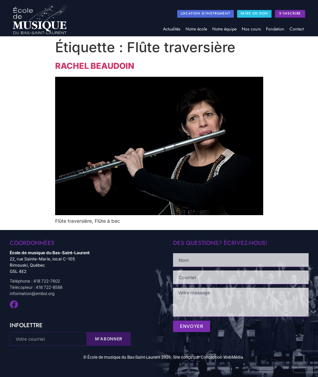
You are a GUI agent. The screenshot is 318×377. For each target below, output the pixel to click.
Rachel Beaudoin (94, 66)
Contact (297, 29)
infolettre (26, 325)
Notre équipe (224, 29)
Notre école (196, 29)
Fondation (275, 29)
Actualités (171, 29)
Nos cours (251, 29)
